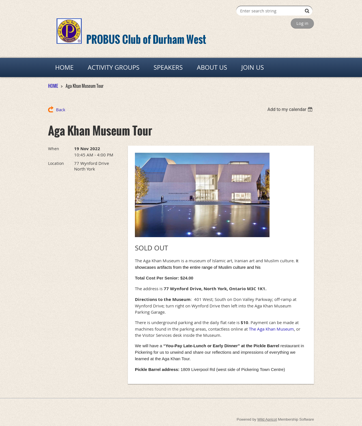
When (53, 148)
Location (56, 163)
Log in (302, 23)
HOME (53, 86)
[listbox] (290, 109)
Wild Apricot (267, 419)
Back (60, 109)
